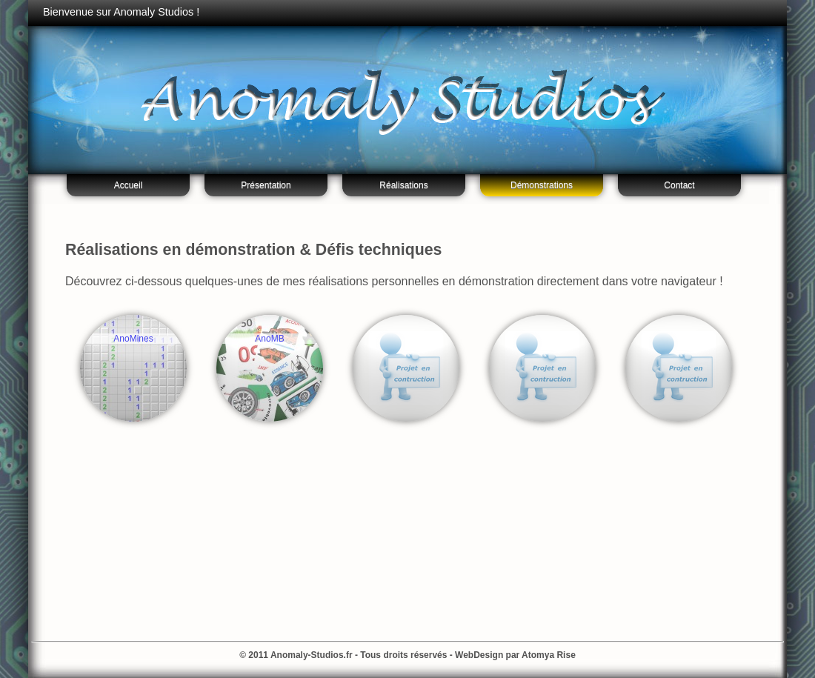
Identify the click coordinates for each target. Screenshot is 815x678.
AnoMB (269, 338)
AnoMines (133, 338)
